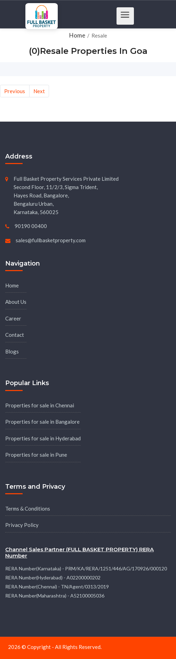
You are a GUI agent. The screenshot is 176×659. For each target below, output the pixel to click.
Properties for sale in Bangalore (42, 421)
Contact (14, 335)
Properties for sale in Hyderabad (43, 438)
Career (13, 318)
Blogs (12, 351)
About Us (15, 302)
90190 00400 (31, 226)
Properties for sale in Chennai (39, 405)
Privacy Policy (22, 525)
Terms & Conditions (27, 508)
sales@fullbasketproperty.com (51, 240)
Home (12, 285)
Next (39, 91)
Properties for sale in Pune (36, 454)
